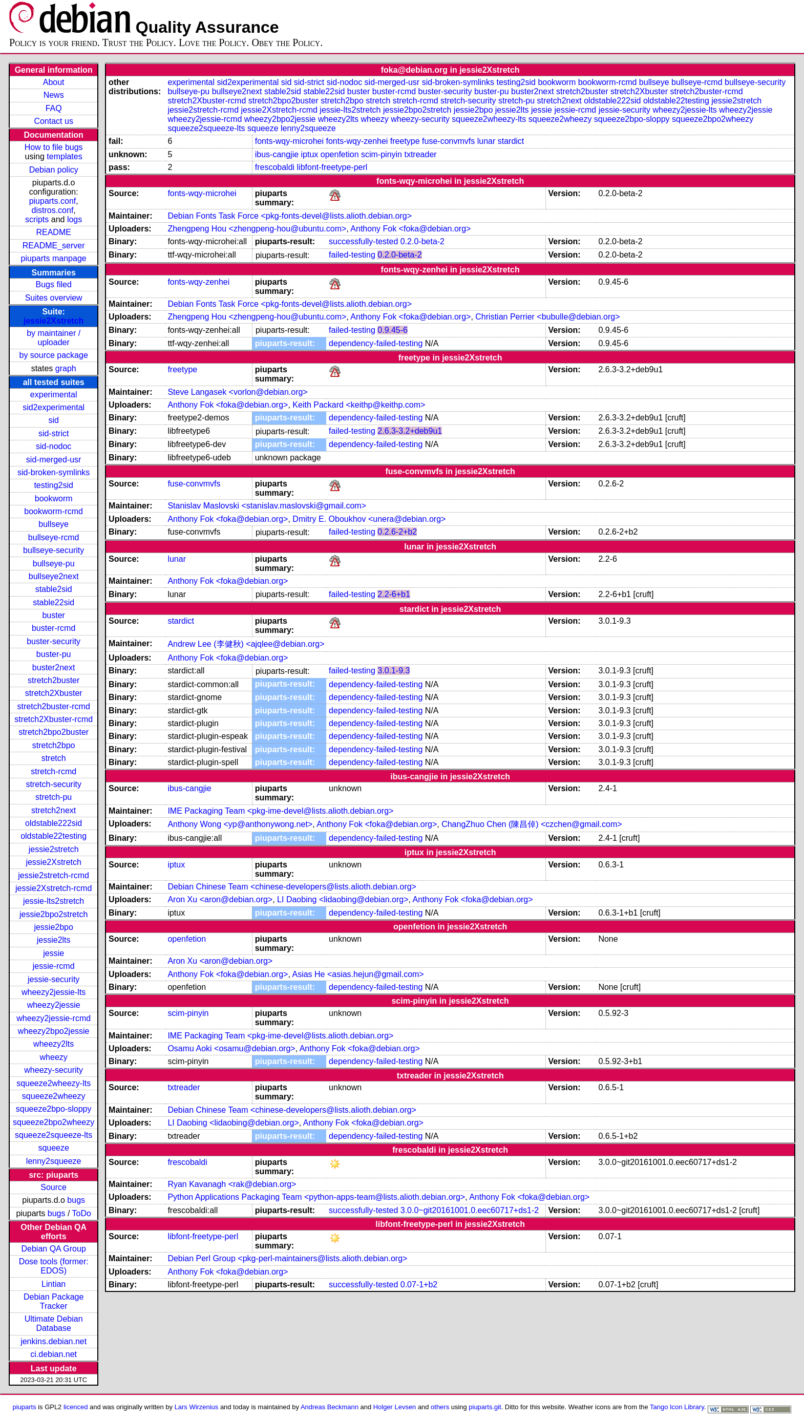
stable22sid (53, 602)
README (53, 232)
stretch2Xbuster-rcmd (53, 719)
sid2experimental (53, 407)
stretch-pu (53, 797)
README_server (54, 245)
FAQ (54, 108)
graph (65, 368)
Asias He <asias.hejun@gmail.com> (358, 974)
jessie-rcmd (54, 966)
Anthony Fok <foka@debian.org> (410, 228)
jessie (53, 953)
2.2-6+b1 (393, 594)
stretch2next (53, 810)
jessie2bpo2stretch (53, 914)
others (440, 1407)
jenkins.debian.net (53, 1341)
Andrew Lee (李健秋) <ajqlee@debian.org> (245, 644)
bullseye (53, 524)
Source (53, 1187)
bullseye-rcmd (53, 537)
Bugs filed (54, 284)
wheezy (54, 1057)
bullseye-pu (54, 563)
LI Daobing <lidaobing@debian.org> (342, 899)
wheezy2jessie (53, 1005)
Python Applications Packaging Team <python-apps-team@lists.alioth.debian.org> (316, 1197)
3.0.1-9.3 (393, 670)
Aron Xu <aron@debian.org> (219, 899)
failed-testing (352, 254)
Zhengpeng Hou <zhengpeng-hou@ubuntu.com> (256, 228)
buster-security (53, 641)
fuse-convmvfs (448, 141)
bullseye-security (53, 550)
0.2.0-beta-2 (422, 241)
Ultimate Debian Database (54, 1323)
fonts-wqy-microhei (289, 141)
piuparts (24, 1407)
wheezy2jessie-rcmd (53, 1018)
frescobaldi (274, 167)
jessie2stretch (54, 849)
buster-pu (53, 654)
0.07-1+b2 (419, 1284)
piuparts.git (485, 1407)
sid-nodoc (53, 446)
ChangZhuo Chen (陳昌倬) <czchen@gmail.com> (531, 824)
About (54, 82)
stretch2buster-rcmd (53, 706)
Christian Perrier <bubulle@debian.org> (547, 316)
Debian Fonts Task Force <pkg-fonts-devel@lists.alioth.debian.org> (289, 215)
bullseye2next (54, 576)
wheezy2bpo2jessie (54, 1031)
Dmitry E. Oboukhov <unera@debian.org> (369, 519)
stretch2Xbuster (53, 693)
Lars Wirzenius (197, 1407)
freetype (405, 141)
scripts (37, 219)
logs (74, 219)
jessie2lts (54, 940)
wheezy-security (53, 1070)
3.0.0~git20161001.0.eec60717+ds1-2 (469, 1210)
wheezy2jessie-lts (54, 992)
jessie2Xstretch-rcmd (53, 888)
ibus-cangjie (277, 154)
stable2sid (53, 589)
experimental (53, 394)
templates (64, 156)
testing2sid (53, 485)
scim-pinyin (381, 154)
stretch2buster (53, 680)
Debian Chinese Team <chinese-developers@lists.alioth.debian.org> (291, 886)
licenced (76, 1407)
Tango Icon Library (677, 1407)
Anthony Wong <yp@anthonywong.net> (239, 824)
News (54, 95)
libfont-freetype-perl (332, 167)
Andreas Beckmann (329, 1407)
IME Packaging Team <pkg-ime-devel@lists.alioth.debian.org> (280, 811)
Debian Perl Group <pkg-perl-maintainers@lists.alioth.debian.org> (287, 1258)
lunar (486, 141)
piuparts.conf (52, 201)
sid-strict (53, 433)
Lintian (53, 1284)
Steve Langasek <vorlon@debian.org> (237, 392)
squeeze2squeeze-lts (53, 1135)
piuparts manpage (54, 258)
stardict (511, 141)
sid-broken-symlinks (53, 472)
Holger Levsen (394, 1407)
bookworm (54, 498)
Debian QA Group (54, 1248)
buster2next (53, 667)
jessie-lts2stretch (53, 901)
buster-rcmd (53, 628)
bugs (76, 1200)
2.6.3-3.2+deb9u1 (409, 431)
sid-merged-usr (53, 459)
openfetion (340, 154)
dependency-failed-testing (375, 343)
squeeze (53, 1147)
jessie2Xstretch (53, 320)
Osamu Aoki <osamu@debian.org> (231, 1048)
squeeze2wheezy (54, 1096)
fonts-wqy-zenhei (357, 141)
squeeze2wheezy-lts (53, 1083)
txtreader (420, 154)
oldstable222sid (53, 823)
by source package (53, 355)
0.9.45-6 (392, 330)
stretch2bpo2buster (53, 732)
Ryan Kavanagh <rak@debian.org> (231, 1184)
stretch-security (53, 784)
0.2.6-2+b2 (397, 531)
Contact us (53, 121)
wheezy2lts (53, 1044)
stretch (53, 758)
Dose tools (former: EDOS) (54, 1266)
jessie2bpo (53, 927)
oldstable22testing (53, 836)
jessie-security (53, 979)
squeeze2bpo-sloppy (54, 1109)
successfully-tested (363, 241)
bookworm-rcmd (53, 511)
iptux (310, 154)
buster (53, 615)
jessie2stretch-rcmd (53, 875)
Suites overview (53, 297)
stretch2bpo (53, 745)
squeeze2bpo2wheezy (53, 1122)
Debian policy (53, 169)
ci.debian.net (53, 1354)
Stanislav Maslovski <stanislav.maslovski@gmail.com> (266, 505)
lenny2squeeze (53, 1161)
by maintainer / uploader (53, 338)
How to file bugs (54, 147)
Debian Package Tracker (53, 1301)
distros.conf (53, 210)
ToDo (81, 1213)
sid (53, 420)
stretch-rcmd (53, 771)
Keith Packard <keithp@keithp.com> (358, 404)
